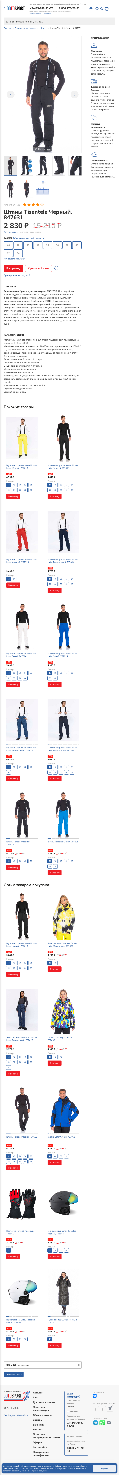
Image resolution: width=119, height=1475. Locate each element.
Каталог (37, 1392)
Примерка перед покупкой (17, 275)
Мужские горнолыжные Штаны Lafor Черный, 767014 (63, 467)
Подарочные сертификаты (41, 1453)
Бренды (37, 1419)
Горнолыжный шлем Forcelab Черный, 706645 (62, 1232)
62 (8, 253)
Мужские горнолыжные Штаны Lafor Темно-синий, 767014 (63, 561)
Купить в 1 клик (38, 268)
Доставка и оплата (44, 1402)
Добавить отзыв (14, 1374)
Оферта (37, 1442)
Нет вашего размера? (14, 258)
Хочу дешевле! (11, 231)
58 (67, 245)
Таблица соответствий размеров (28, 238)
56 (57, 245)
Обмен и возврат (43, 1415)
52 (37, 245)
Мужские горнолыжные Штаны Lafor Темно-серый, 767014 (63, 749)
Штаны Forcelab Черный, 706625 (18, 843)
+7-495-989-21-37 (41, 8)
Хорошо (104, 1468)
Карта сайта (40, 1447)
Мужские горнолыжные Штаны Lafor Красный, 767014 (21, 561)
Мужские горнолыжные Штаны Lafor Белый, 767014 (21, 655)
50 (27, 245)
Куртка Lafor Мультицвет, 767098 (60, 1039)
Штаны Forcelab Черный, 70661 (21, 1136)
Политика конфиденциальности (46, 1436)
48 (18, 245)
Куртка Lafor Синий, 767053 (61, 1136)
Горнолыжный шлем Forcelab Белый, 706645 (20, 1321)
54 (47, 245)
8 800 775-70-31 (69, 8)
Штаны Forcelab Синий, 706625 (63, 841)
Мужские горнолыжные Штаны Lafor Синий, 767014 (63, 655)
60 (76, 245)
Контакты (38, 1429)
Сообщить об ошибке (16, 1415)
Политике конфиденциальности (61, 1468)
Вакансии (38, 1424)
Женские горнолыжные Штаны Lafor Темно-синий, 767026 (21, 1039)
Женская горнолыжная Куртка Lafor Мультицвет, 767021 (62, 945)
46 (8, 245)
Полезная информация (41, 1408)
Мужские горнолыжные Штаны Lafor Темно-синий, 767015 (21, 749)
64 (18, 253)
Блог (36, 1397)
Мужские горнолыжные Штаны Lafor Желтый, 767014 (21, 467)
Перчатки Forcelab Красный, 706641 (20, 1232)
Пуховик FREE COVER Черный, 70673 (62, 1321)
